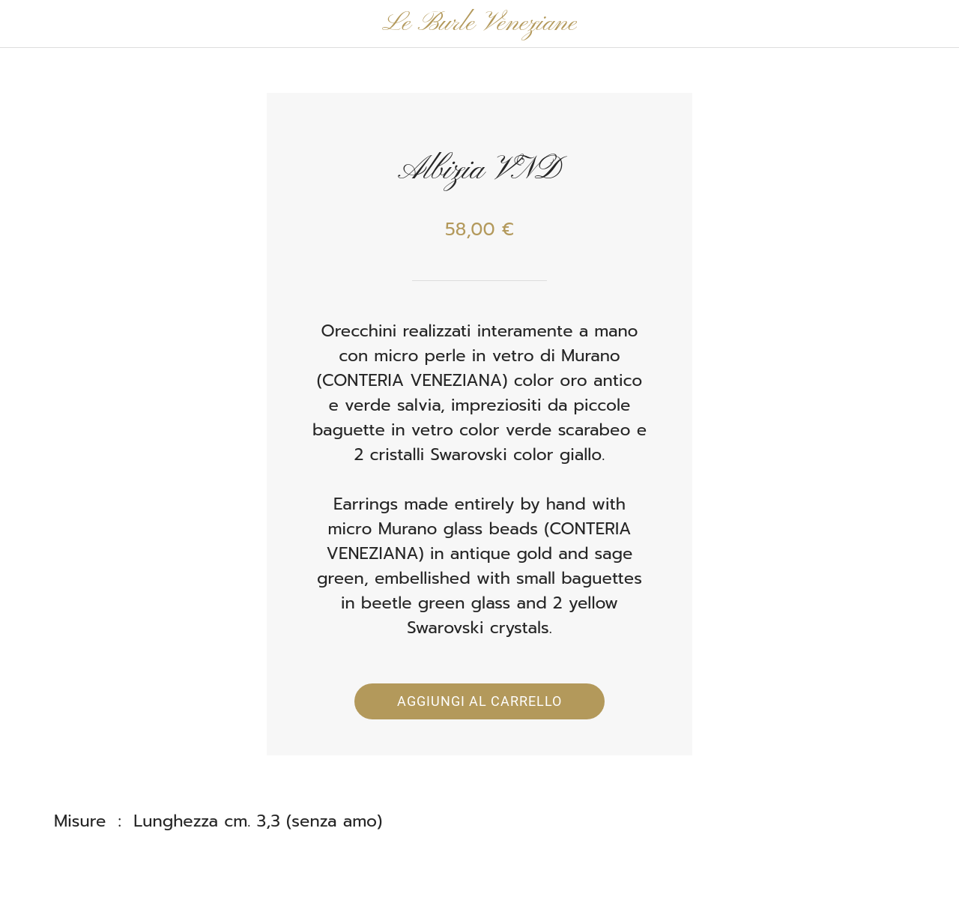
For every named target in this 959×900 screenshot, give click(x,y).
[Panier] (920, 24)
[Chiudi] (24, 24)
